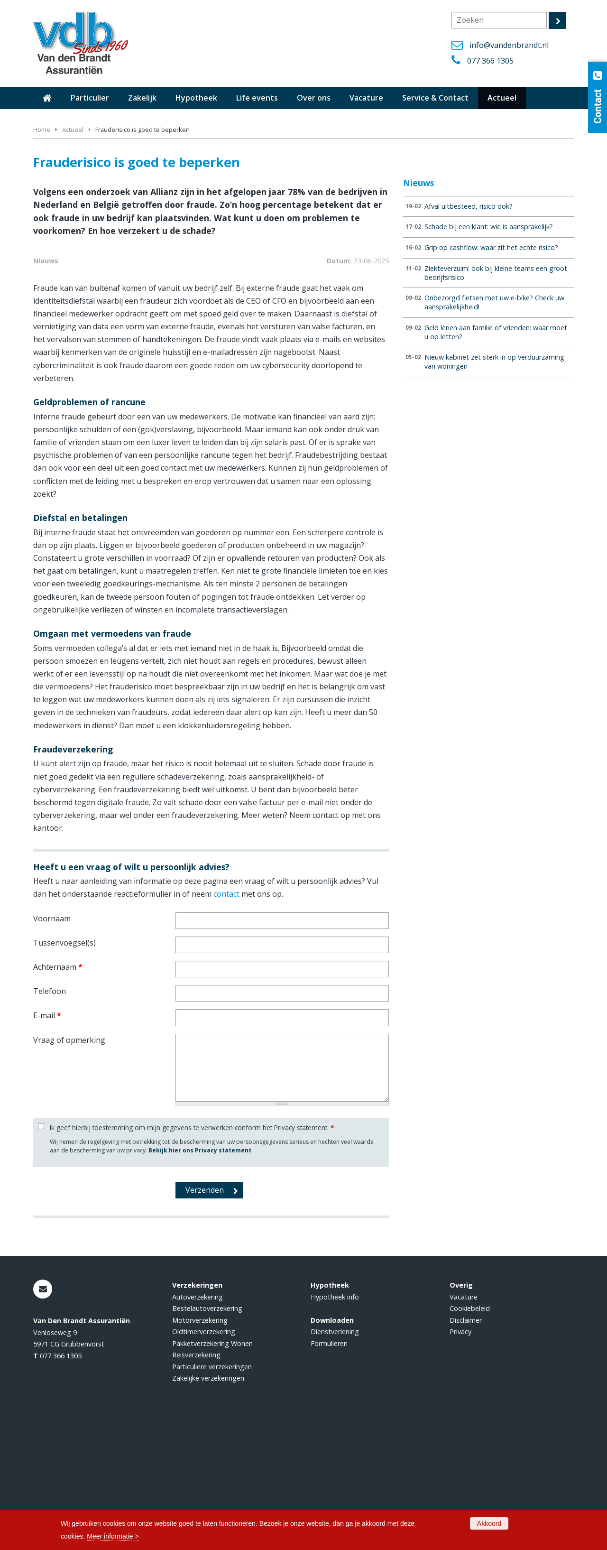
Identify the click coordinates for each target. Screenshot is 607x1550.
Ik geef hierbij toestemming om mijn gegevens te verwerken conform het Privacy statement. (192, 1255)
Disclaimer (466, 1447)
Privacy (460, 1459)
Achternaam (58, 1094)
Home (41, 129)
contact (226, 1022)
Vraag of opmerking (69, 1167)
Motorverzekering (200, 1447)
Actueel (72, 129)
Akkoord (489, 1523)
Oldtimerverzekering (203, 1459)
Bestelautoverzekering (207, 1436)
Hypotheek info (335, 1424)
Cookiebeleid (470, 1436)
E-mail (47, 1143)
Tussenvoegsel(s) (64, 1070)
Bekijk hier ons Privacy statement (199, 1278)
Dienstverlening (335, 1459)
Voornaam (52, 1046)
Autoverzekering (197, 1424)
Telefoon (49, 1119)
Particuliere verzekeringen (212, 1494)
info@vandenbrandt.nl (509, 45)
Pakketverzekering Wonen (212, 1471)
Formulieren (329, 1471)
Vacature (464, 1424)
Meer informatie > (112, 1536)
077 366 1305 (490, 61)
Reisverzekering (196, 1482)
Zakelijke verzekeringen (208, 1505)
